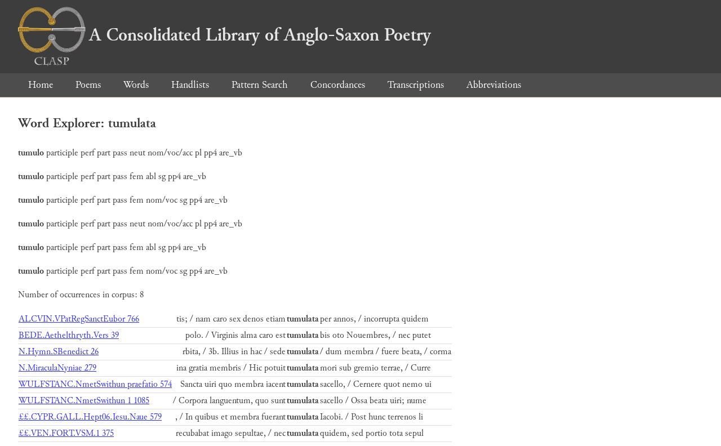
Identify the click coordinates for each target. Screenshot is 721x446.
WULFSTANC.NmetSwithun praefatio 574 (95, 384)
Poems (88, 85)
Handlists (190, 85)
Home (40, 85)
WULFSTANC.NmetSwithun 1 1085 (84, 400)
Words (136, 85)
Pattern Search (260, 85)
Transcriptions (416, 85)
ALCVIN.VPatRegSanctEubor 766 (79, 319)
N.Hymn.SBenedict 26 (59, 351)
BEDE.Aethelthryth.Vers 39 (69, 335)
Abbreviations (493, 85)
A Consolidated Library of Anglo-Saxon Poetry (224, 35)
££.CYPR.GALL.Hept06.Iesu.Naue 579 (90, 417)
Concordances (337, 85)
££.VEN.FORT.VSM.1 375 (66, 433)
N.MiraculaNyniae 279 (57, 368)
